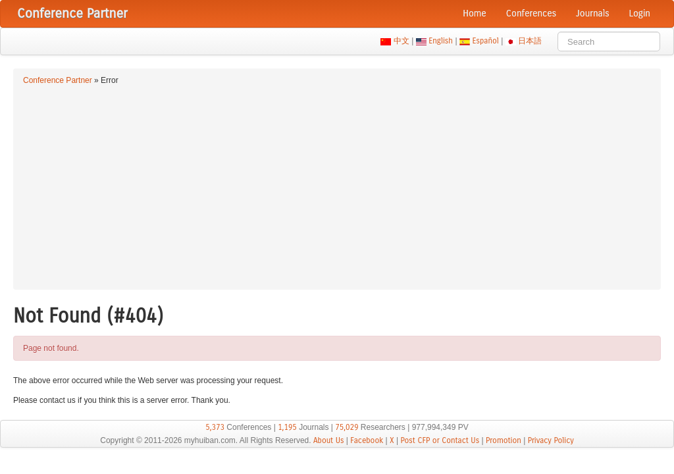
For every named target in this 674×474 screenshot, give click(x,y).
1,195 (287, 427)
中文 (401, 40)
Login (639, 13)
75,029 (346, 427)
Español (485, 40)
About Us (328, 440)
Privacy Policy (551, 440)
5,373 (214, 427)
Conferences (531, 13)
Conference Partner (57, 80)
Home (474, 13)
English (441, 40)
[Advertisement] (337, 185)
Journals (592, 13)
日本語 (530, 40)
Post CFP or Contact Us (439, 440)
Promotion (503, 440)
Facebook (366, 440)
